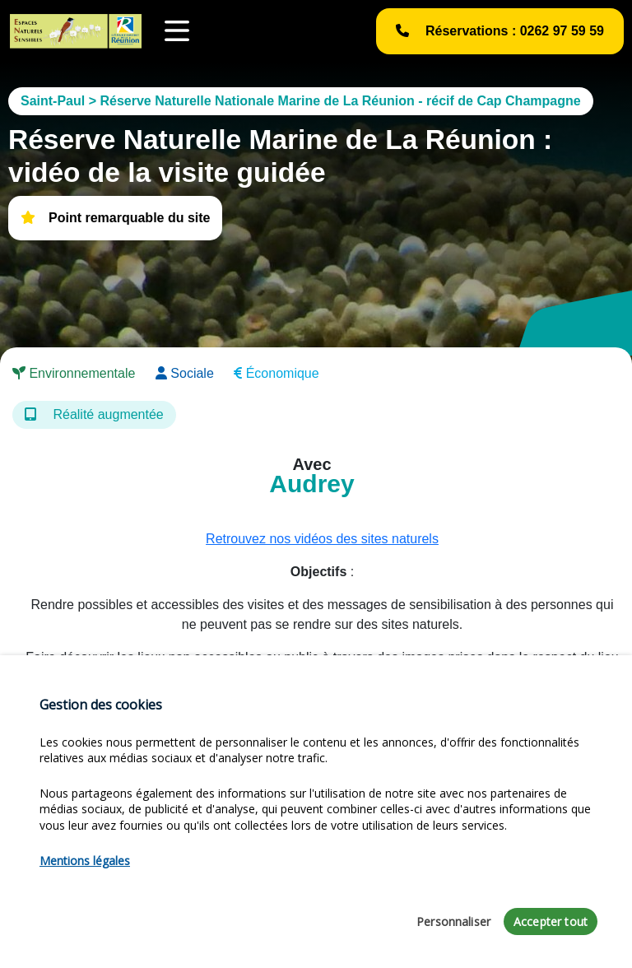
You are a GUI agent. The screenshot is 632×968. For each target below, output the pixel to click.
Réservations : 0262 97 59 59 (500, 31)
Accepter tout (551, 921)
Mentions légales (85, 860)
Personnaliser (453, 921)
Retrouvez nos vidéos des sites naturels (322, 539)
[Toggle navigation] (177, 31)
